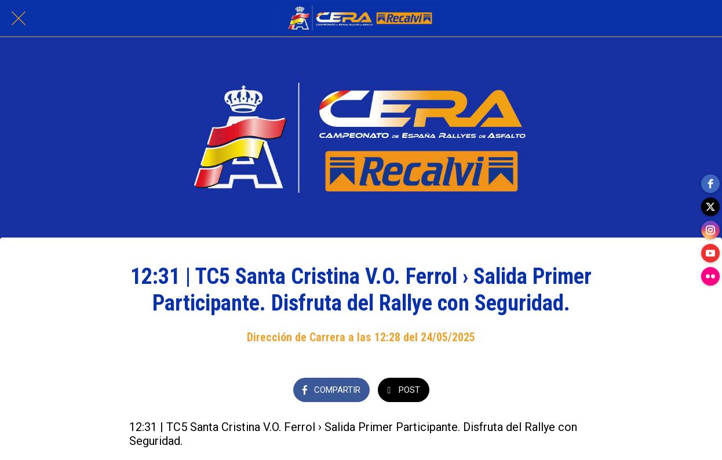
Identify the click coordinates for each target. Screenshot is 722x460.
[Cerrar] (18, 18)
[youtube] (710, 253)
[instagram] (710, 230)
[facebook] (710, 183)
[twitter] (710, 207)
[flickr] (710, 276)
